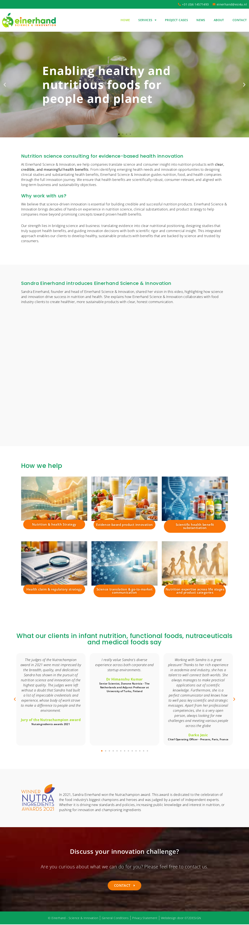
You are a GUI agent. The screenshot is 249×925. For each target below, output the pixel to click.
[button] (4, 84)
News (200, 20)
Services (147, 20)
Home (125, 20)
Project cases (176, 20)
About (219, 20)
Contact (240, 20)
